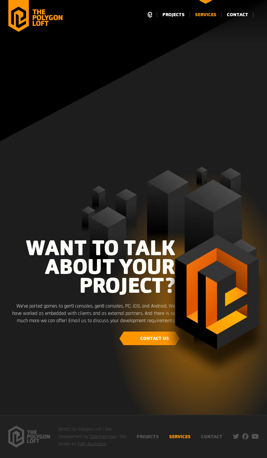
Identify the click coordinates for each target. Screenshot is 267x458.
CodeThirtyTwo (102, 436)
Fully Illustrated (92, 444)
